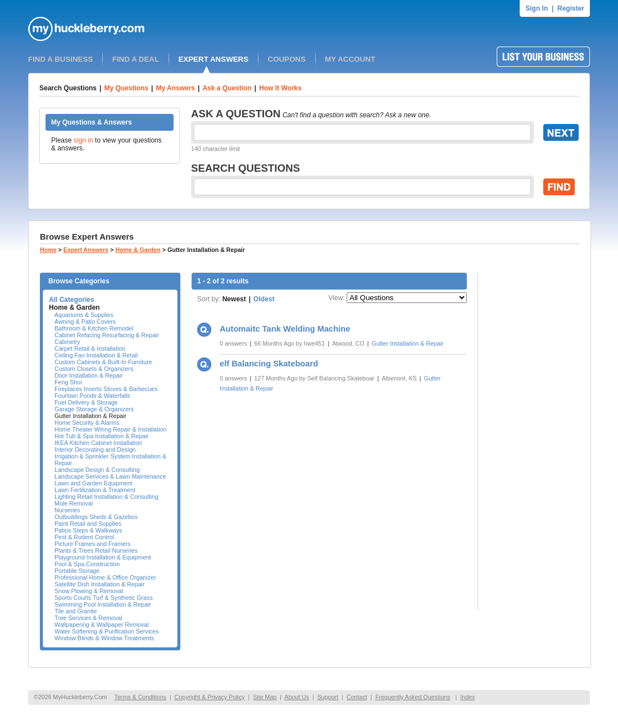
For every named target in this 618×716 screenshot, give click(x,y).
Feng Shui (68, 382)
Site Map (264, 697)
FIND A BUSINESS (60, 59)
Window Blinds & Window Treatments (104, 638)
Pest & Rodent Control (84, 537)
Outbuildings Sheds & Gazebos (96, 516)
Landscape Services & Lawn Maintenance (110, 476)
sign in (83, 140)
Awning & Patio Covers (85, 321)
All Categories (71, 300)
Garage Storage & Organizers (94, 409)
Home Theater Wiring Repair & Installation (110, 429)
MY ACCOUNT (350, 59)
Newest (234, 299)
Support (327, 697)
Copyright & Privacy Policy (210, 697)
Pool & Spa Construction (87, 564)
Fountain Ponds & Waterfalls (92, 395)
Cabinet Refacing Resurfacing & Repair (106, 335)
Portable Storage (76, 570)
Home (48, 249)
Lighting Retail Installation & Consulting (106, 496)
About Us (296, 697)
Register (570, 8)
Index (467, 697)
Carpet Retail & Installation (89, 348)
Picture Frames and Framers (92, 543)
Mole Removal (73, 503)
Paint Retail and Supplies (87, 523)
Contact (357, 697)
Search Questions (68, 88)
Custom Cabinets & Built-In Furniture (103, 362)
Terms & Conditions (140, 697)
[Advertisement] (534, 441)
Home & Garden (138, 249)
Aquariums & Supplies (83, 314)
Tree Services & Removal (88, 617)
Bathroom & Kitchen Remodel (93, 328)
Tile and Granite (75, 611)
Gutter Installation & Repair (90, 415)
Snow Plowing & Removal (88, 591)
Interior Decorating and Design (95, 449)
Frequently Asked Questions (412, 697)
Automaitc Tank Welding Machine (285, 328)
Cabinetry (67, 341)
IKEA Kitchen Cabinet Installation (98, 442)
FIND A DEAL (135, 59)
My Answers (175, 88)
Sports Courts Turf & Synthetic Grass (103, 597)
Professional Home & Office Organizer (105, 577)
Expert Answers (85, 249)
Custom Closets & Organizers (93, 368)
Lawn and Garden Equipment (93, 483)
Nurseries (67, 510)
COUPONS (287, 59)
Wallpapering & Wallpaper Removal (101, 624)
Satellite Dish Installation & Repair (99, 584)
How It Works (280, 88)
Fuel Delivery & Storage (86, 402)
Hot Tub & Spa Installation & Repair (101, 436)
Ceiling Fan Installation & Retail (96, 355)
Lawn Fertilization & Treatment (94, 489)
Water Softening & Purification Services (106, 631)
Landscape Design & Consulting (97, 469)
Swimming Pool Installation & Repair (102, 604)
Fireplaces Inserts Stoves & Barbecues (106, 388)
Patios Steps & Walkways (88, 530)
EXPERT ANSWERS (213, 59)
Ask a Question (226, 88)
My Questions (126, 88)
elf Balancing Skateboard (269, 363)
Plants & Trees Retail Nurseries (96, 550)
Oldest (263, 299)
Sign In (536, 8)
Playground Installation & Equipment (102, 557)
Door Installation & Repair (88, 375)
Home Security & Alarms (86, 422)
